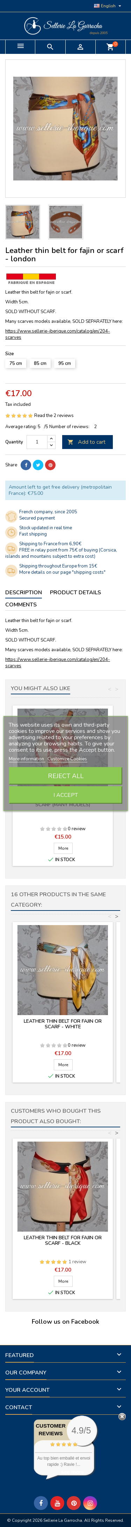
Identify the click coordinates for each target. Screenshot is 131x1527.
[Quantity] (37, 442)
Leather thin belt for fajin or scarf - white (63, 1024)
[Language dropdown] (108, 6)
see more (72, 1472)
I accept (65, 795)
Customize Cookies (67, 759)
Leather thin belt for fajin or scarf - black (63, 1240)
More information (27, 759)
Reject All (65, 776)
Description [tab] (23, 592)
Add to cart (86, 442)
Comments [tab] (21, 605)
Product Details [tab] (75, 592)
